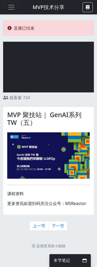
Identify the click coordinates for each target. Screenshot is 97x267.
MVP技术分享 (48, 7)
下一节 (58, 226)
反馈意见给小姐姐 (48, 245)
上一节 (39, 226)
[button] (88, 7)
